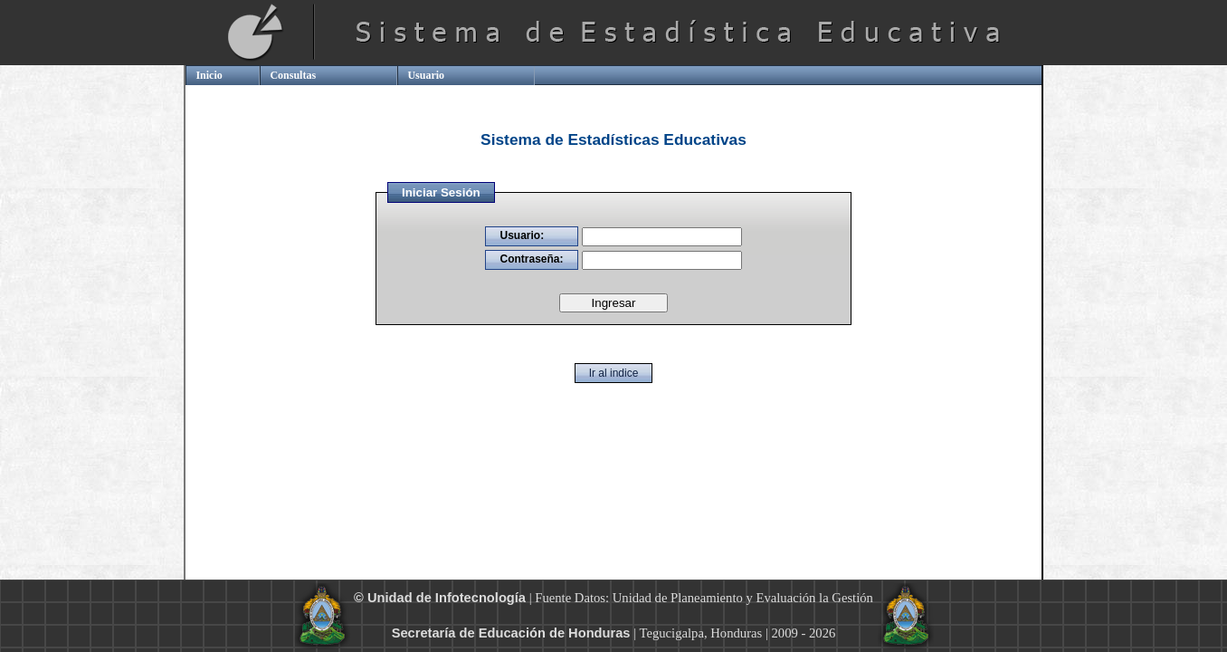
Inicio (208, 75)
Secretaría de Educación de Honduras (511, 633)
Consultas (293, 75)
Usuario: (521, 235)
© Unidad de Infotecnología (440, 597)
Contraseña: (531, 259)
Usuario (425, 75)
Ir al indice (614, 373)
